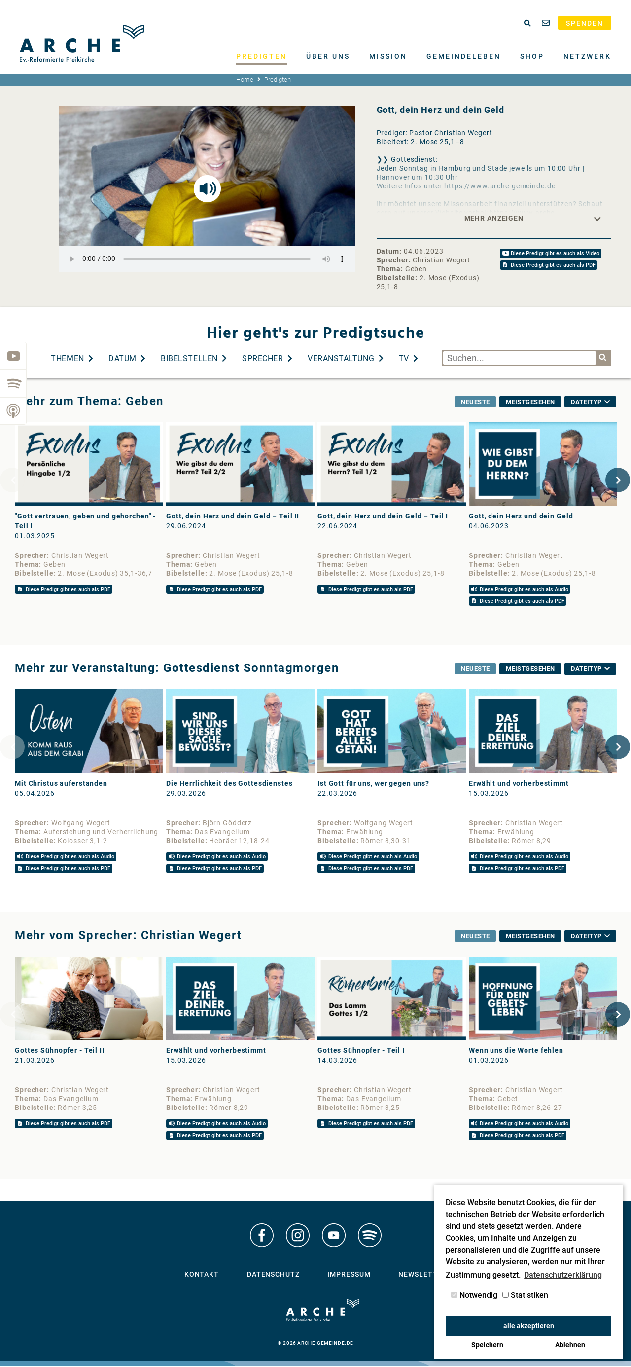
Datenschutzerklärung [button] (563, 1275)
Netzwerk (587, 56)
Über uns (328, 56)
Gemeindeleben (463, 56)
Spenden (584, 23)
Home (244, 79)
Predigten (261, 56)
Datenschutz (273, 1278)
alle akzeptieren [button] (528, 1326)
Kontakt (201, 1278)
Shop (532, 56)
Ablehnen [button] (570, 1345)
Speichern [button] (487, 1345)
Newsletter (422, 1278)
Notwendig (474, 1295)
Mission (388, 56)
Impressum (349, 1278)
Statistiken (525, 1295)
